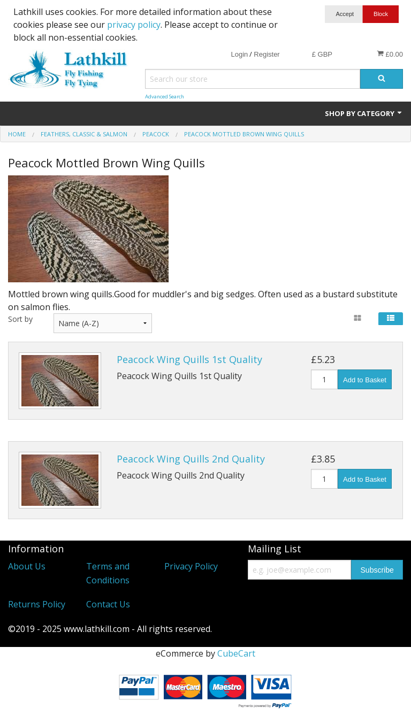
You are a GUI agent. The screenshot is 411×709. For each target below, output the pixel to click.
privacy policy (134, 24)
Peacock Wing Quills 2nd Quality (191, 458)
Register (266, 54)
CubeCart (236, 653)
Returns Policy (36, 604)
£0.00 (390, 54)
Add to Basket (364, 380)
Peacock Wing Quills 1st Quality (189, 359)
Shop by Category (364, 113)
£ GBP (322, 54)
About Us (26, 566)
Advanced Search (164, 96)
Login (239, 54)
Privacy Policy (191, 566)
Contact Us (108, 604)
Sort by (20, 319)
